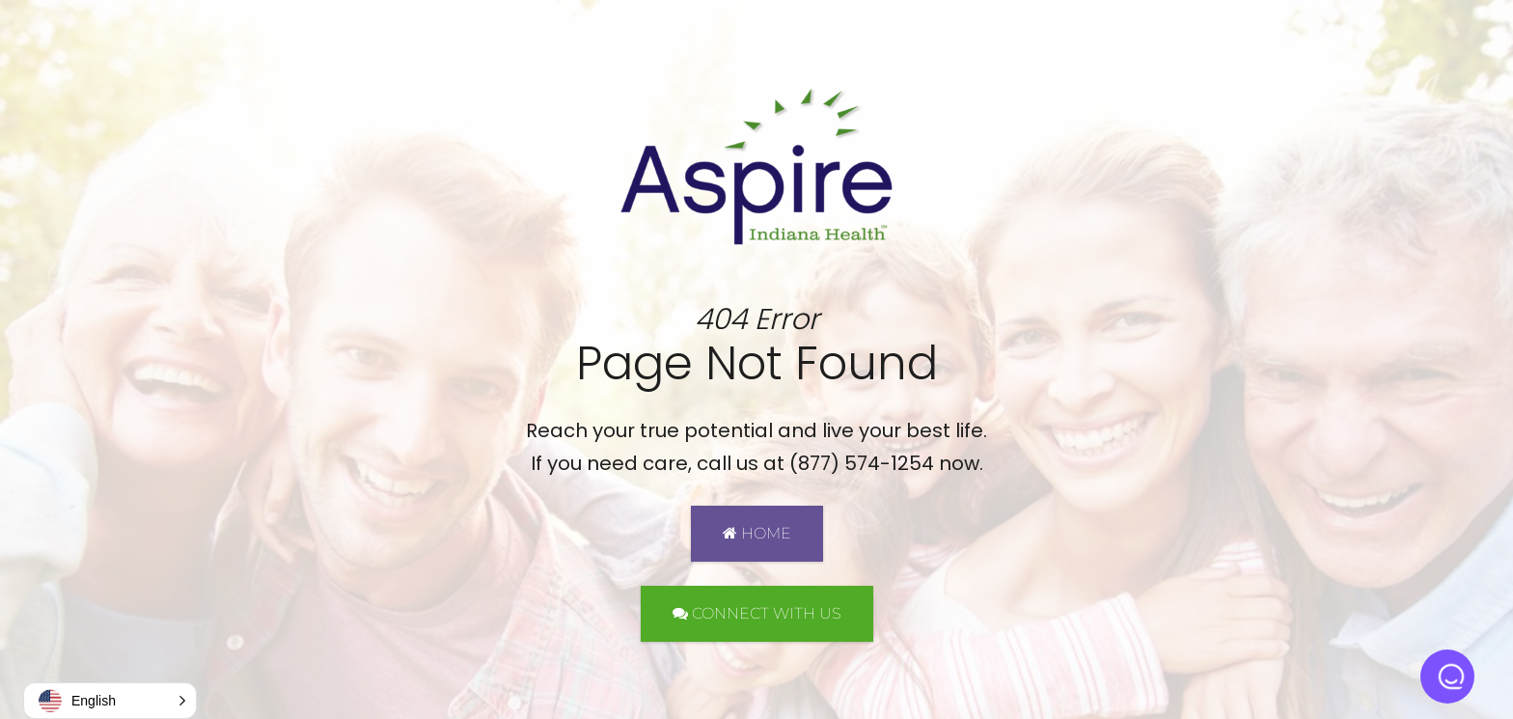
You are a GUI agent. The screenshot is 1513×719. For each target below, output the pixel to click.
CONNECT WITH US (757, 613)
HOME (757, 533)
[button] (110, 700)
